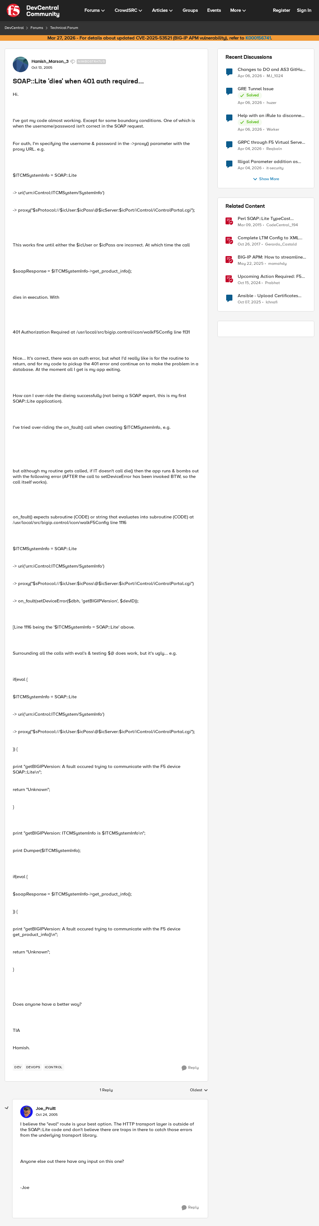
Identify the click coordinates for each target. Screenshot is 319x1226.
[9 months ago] (249, 302)
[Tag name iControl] (53, 1067)
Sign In (304, 10)
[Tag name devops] (33, 1067)
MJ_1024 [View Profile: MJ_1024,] (275, 75)
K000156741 (258, 38)
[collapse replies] (7, 1108)
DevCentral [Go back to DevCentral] (14, 28)
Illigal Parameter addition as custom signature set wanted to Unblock (270, 161)
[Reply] (190, 1068)
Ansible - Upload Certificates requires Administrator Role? (268, 295)
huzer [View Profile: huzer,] (271, 103)
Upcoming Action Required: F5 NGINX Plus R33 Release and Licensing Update (270, 276)
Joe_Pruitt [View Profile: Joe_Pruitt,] (45, 1108)
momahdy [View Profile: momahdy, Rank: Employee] (277, 263)
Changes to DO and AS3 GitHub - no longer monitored (271, 69)
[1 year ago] (251, 263)
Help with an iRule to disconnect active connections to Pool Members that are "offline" (271, 115)
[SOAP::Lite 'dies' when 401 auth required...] (47, 1115)
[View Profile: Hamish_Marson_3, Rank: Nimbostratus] (20, 64)
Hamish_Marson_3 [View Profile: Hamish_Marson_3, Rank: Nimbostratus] (50, 61)
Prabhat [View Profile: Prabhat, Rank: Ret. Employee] (272, 283)
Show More (266, 179)
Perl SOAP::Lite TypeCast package (264, 218)
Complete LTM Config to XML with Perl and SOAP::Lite (268, 238)
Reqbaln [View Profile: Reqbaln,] (274, 149)
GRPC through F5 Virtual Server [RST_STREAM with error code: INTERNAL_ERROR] (270, 142)
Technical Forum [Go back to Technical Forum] (64, 28)
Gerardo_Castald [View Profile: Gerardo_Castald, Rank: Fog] (281, 244)
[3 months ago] (250, 75)
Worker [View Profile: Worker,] (273, 129)
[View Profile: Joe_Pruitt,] (26, 1112)
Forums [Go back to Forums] (37, 28)
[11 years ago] (250, 225)
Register (281, 10)
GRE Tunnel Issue (256, 88)
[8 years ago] (249, 244)
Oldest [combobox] (199, 1090)
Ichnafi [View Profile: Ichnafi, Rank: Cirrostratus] (272, 302)
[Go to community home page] (33, 10)
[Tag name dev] (18, 1067)
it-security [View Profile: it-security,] (274, 168)
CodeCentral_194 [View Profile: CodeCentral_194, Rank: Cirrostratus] (282, 225)
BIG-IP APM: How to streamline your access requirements (270, 257)
